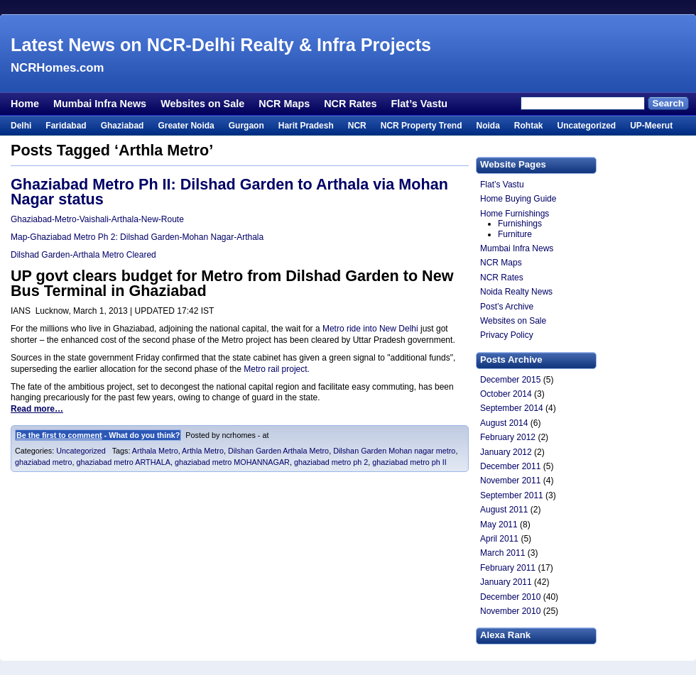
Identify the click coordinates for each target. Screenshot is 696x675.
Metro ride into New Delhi (371, 329)
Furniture (515, 234)
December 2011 (510, 466)
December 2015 (510, 380)
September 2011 (511, 495)
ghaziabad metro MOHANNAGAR (232, 462)
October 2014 (506, 394)
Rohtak (528, 126)
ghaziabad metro (43, 462)
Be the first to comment (59, 435)
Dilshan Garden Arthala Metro (278, 450)
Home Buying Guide (518, 199)
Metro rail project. (277, 369)
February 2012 (507, 437)
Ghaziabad (122, 126)
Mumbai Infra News (99, 103)
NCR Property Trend (421, 126)
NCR (357, 126)
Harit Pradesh (306, 126)
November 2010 (510, 611)
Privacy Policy (506, 335)
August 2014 (504, 423)
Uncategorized (586, 126)
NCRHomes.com (57, 68)
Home (25, 103)
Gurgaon (246, 126)
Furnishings (520, 224)
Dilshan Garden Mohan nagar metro (394, 450)
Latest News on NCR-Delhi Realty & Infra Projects (221, 45)
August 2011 (504, 510)
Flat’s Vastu (419, 103)
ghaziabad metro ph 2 (331, 462)
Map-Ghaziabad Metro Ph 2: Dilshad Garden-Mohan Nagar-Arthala (137, 237)
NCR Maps (284, 103)
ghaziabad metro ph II (409, 462)
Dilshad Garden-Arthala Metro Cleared (83, 255)
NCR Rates (350, 103)
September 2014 (511, 408)
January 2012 (506, 452)
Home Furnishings (514, 214)
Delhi (21, 126)
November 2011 (510, 480)
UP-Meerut (651, 126)
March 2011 (502, 553)
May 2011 (499, 524)
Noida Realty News (516, 292)
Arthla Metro (203, 450)
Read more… (37, 409)
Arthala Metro (155, 450)
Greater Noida (186, 126)
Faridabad (65, 126)
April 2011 (499, 539)
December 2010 (510, 597)
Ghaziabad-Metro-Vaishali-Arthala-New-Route (97, 219)
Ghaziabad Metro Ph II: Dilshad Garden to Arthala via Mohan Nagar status (229, 192)
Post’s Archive (506, 307)
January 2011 (506, 582)
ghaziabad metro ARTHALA (123, 462)
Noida (487, 126)
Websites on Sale (202, 103)
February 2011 (507, 568)
